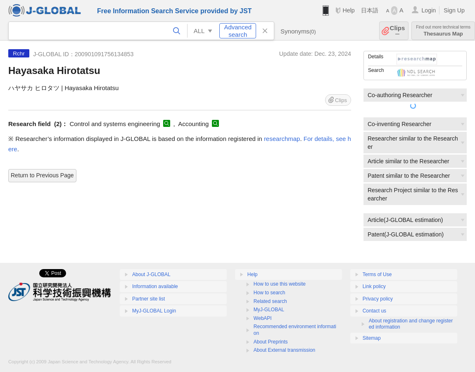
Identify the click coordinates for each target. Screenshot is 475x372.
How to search (269, 293)
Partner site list (148, 299)
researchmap (282, 138)
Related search (270, 301)
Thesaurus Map (443, 31)
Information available (155, 286)
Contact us (374, 311)
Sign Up (454, 10)
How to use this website (280, 284)
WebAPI (263, 318)
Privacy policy (378, 299)
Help (348, 10)
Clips (397, 30)
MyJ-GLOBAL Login (154, 311)
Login (428, 10)
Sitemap (372, 338)
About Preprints (271, 342)
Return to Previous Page (42, 175)
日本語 (369, 10)
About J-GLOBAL (151, 274)
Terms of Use (377, 274)
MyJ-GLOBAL (269, 309)
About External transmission (284, 350)
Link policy (374, 286)
